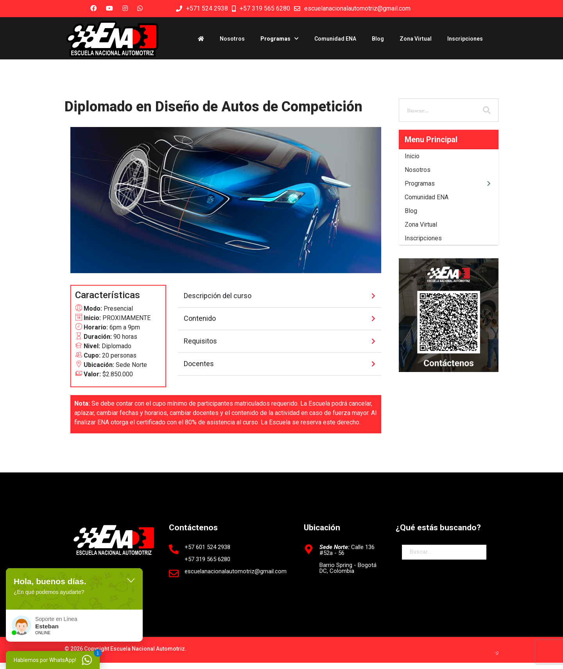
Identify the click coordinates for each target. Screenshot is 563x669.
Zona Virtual (416, 39)
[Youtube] (107, 8)
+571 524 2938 (207, 8)
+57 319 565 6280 (265, 8)
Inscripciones (465, 39)
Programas (275, 39)
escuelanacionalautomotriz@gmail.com (357, 8)
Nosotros (232, 39)
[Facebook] (91, 8)
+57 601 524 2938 (207, 547)
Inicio (412, 156)
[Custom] (138, 8)
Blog (378, 39)
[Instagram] (123, 8)
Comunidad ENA (335, 39)
